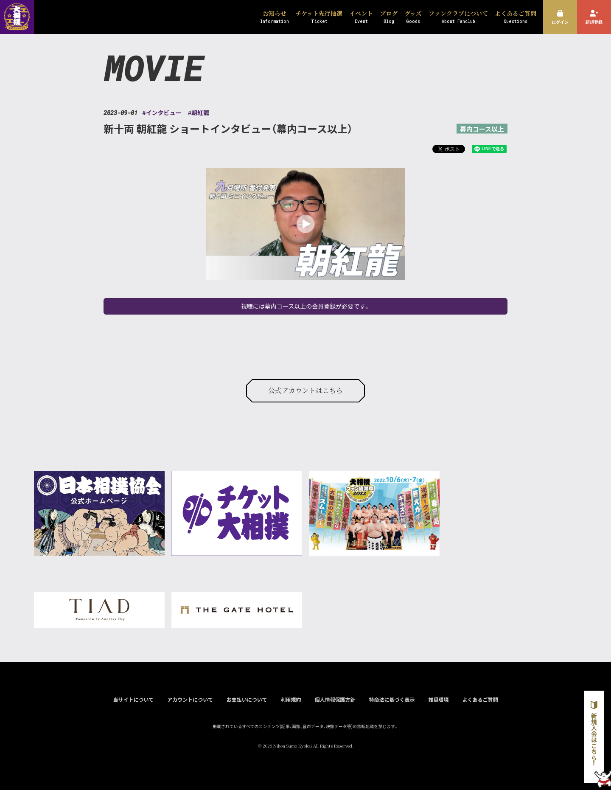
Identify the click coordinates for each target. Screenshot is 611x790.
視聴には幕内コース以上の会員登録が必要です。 (305, 306)
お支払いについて (247, 699)
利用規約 (290, 699)
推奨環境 (438, 699)
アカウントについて (190, 699)
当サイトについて (133, 699)
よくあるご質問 (480, 699)
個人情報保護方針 (334, 699)
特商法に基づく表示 (392, 699)
